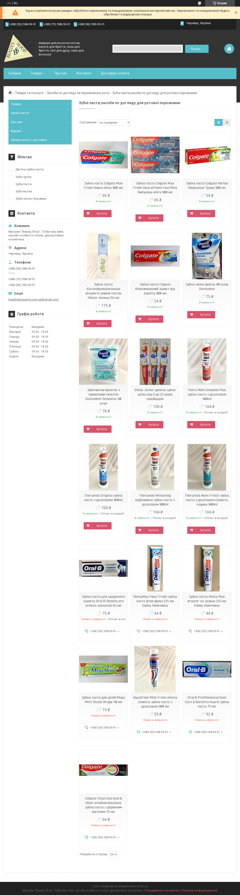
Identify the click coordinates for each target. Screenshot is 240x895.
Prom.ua (142, 886)
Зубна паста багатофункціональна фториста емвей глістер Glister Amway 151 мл (103, 291)
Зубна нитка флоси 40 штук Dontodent (207, 286)
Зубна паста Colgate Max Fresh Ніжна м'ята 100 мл (103, 185)
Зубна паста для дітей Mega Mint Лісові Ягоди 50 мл (103, 700)
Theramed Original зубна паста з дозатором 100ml (103, 498)
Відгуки (16, 131)
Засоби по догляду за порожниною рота (78, 93)
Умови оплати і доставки (29, 140)
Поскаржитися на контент (162, 890)
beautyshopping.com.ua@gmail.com (33, 299)
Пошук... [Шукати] (197, 49)
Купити (102, 213)
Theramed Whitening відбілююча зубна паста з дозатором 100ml (155, 500)
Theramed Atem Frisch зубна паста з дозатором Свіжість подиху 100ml (207, 500)
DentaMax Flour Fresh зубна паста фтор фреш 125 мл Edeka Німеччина (155, 601)
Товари (36, 73)
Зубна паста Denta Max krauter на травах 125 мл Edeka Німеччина (207, 601)
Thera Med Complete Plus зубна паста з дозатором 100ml (207, 394)
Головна (14, 73)
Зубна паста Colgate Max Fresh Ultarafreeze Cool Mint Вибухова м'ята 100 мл (155, 187)
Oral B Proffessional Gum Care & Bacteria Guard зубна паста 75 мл (207, 702)
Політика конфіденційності (200, 890)
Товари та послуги (29, 93)
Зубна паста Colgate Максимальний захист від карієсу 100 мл (155, 288)
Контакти (84, 73)
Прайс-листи (20, 113)
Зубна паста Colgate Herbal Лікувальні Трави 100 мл (207, 185)
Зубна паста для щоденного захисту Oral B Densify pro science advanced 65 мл (103, 601)
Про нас (61, 73)
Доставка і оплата (115, 73)
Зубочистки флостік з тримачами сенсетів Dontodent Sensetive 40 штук (103, 396)
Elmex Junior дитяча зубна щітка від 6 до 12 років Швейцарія (155, 394)
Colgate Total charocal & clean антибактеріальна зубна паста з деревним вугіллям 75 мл (103, 805)
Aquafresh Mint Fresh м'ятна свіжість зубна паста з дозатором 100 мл (155, 702)
